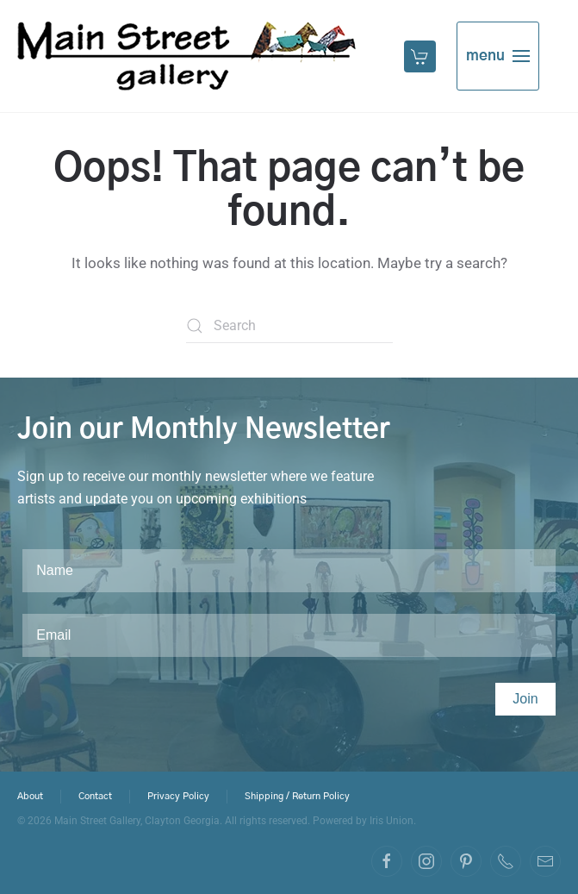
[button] (421, 56)
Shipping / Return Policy (297, 798)
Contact (95, 798)
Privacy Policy (178, 798)
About (30, 798)
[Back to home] (186, 56)
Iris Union (391, 821)
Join (525, 698)
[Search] (289, 326)
